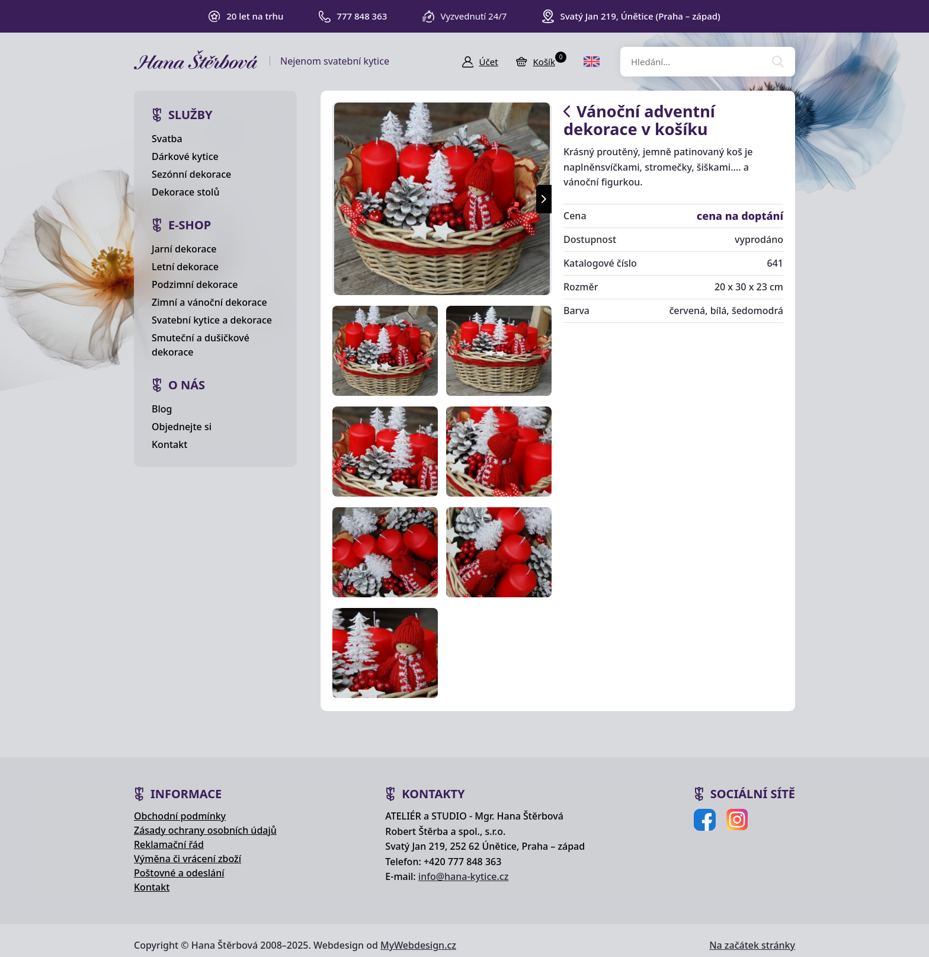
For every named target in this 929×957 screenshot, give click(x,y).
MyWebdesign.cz (418, 945)
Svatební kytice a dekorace (212, 320)
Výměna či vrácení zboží (187, 858)
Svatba (167, 138)
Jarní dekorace (184, 248)
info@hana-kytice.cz (463, 876)
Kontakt (169, 444)
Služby (190, 115)
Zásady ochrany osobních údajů (205, 830)
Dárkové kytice (185, 156)
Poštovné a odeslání (179, 872)
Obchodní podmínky (180, 815)
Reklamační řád (169, 844)
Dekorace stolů (185, 192)
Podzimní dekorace (195, 284)
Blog (162, 408)
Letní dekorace (185, 266)
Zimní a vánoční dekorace (209, 302)
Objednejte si (182, 426)
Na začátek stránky (752, 945)
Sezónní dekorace (191, 174)
